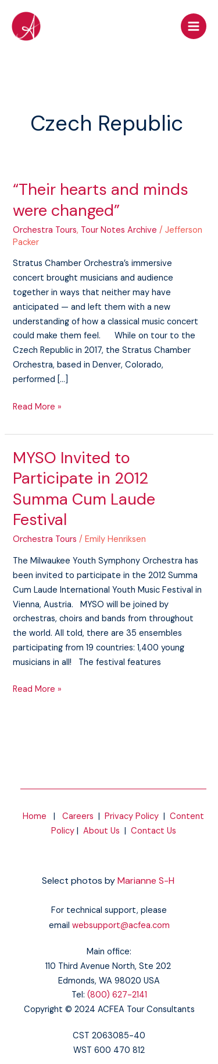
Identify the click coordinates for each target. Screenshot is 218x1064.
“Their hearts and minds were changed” (100, 199)
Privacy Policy (132, 816)
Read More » (37, 406)
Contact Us (153, 830)
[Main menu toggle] (193, 26)
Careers (78, 816)
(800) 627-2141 (117, 994)
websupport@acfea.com (121, 925)
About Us (101, 830)
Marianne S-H (145, 880)
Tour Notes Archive (119, 230)
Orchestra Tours (45, 230)
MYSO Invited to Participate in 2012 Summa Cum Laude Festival (84, 488)
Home (35, 816)
